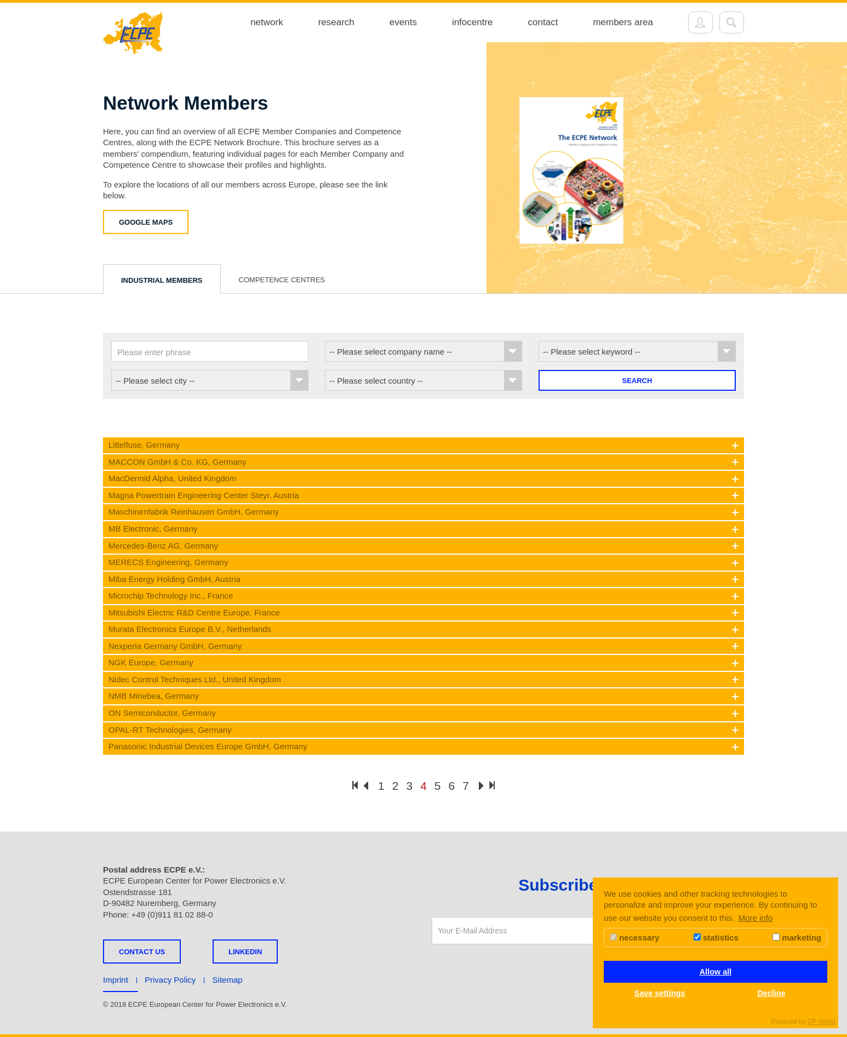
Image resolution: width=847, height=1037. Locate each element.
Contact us (142, 952)
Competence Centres (282, 280)
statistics (716, 937)
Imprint (115, 979)
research (336, 22)
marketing (796, 937)
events (403, 22)
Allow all (715, 971)
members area (623, 22)
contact (543, 22)
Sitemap (228, 979)
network (266, 22)
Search (637, 381)
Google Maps (146, 222)
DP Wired (821, 1021)
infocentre (472, 22)
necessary (635, 937)
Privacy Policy (170, 979)
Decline (771, 993)
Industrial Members (162, 280)
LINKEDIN (245, 952)
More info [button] (756, 917)
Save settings (659, 993)
